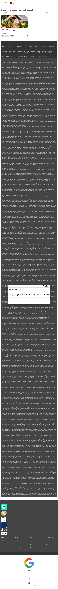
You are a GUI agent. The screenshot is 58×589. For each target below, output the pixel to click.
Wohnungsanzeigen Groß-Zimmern (6, 169)
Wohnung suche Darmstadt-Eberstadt (24, 232)
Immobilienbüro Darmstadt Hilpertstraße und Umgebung (13, 461)
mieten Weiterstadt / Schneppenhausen (25, 83)
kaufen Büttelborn (38, 173)
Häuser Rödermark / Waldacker (24, 195)
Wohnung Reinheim (39, 322)
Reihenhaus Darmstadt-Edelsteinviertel (32, 215)
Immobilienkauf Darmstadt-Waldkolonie (32, 275)
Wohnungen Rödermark (33, 231)
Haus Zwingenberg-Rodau (18, 100)
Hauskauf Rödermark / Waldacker (27, 194)
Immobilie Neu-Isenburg (40, 351)
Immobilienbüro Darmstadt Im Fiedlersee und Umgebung (48, 455)
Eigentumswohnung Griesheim (38, 89)
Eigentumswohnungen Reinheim (9, 322)
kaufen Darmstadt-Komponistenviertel (11, 63)
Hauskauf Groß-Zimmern (41, 169)
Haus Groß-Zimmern (20, 169)
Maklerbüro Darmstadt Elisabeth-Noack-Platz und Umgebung (46, 414)
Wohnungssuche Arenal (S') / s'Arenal (15, 180)
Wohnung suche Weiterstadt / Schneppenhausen (37, 83)
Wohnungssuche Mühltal (23, 94)
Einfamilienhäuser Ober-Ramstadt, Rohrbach (7, 104)
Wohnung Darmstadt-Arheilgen (14, 206)
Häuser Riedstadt (25, 210)
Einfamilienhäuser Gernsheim (5, 359)
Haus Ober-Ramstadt (4, 265)
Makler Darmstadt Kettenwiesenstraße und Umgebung (49, 462)
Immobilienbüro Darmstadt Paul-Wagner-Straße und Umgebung (40, 466)
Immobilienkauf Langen (12, 61)
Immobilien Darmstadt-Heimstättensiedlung (26, 127)
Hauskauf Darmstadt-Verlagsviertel (10, 349)
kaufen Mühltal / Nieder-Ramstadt (31, 136)
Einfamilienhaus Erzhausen (5, 381)
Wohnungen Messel (37, 269)
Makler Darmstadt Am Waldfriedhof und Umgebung (17, 455)
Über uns (31, 547)
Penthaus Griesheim (38, 88)
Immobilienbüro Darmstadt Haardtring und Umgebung (24, 413)
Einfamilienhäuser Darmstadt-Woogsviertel (39, 355)
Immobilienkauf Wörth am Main (21, 244)
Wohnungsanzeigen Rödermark (13, 231)
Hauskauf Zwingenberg (20, 311)
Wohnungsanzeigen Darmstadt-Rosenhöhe (22, 201)
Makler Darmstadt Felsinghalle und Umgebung (32, 409)
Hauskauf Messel (21, 270)
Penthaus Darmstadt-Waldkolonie (15, 275)
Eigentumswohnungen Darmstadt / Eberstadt (42, 131)
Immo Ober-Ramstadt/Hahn (24, 307)
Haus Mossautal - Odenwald (5, 212)
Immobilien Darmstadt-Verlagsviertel (27, 349)
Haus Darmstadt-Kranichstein (22, 376)
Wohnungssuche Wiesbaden (39, 328)
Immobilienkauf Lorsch (37, 334)
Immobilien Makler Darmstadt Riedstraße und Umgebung (45, 447)
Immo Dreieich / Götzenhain (24, 343)
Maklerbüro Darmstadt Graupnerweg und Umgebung (45, 451)
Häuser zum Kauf (46, 541)
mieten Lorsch (42, 334)
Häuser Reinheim (53, 322)
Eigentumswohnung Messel (19, 269)
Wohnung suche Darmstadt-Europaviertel (47, 167)
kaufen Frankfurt (32, 327)
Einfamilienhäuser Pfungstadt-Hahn (6, 254)
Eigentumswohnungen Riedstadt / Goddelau (26, 227)
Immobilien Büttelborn (22, 173)
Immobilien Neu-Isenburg (13, 351)
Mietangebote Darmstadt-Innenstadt (12, 114)
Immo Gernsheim (12, 359)
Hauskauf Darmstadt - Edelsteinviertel (45, 260)
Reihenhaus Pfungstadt (15, 345)
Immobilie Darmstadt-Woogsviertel (18, 355)
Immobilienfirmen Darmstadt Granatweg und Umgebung (42, 463)
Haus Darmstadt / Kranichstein (12, 152)
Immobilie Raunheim (30, 239)
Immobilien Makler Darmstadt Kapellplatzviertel (49, 387)
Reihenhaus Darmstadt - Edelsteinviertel (37, 259)
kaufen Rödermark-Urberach (5, 222)
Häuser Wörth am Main (34, 244)
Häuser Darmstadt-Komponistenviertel (6, 62)
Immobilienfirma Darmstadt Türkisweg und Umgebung (48, 467)
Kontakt (31, 550)
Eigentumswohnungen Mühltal (43, 93)
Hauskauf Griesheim (14, 89)
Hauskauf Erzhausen (18, 381)
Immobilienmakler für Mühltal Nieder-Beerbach (34, 484)
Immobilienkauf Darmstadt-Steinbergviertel (17, 360)
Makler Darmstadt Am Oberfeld (12, 393)
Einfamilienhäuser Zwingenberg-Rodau (7, 99)
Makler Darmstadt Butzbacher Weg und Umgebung (11, 466)
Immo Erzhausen (41, 381)
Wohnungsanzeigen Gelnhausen (49, 223)
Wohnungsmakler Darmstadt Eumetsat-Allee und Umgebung (9, 425)
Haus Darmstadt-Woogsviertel (5, 354)
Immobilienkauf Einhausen (39, 350)
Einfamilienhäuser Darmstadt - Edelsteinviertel (14, 260)
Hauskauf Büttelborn (17, 173)
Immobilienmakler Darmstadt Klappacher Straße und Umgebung (21, 452)
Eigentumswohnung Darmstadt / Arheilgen (36, 249)
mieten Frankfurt (36, 327)
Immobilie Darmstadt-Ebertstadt (6, 98)
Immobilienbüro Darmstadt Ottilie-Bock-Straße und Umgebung (26, 463)
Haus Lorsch (3, 334)
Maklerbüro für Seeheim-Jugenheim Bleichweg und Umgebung (20, 484)
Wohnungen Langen (18, 61)
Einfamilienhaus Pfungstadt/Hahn (15, 371)
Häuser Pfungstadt (25, 345)
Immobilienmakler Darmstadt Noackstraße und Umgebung (46, 478)
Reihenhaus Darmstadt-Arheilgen (6, 206)
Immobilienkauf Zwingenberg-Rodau (16, 99)
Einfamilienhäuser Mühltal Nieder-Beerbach (7, 313)
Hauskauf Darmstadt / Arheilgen (27, 249)
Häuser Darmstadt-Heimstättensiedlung (7, 126)
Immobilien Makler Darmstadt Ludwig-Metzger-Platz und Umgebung (25, 419)
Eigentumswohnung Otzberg (45, 67)
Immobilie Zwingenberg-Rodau (32, 99)
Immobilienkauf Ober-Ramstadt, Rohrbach (10, 105)
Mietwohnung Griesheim (32, 88)
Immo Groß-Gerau (12, 318)
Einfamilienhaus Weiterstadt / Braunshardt (36, 339)
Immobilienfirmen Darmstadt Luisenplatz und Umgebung (35, 434)
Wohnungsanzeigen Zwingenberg (41, 311)
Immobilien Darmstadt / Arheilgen (9, 249)
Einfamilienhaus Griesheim (25, 88)
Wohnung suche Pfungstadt (5, 344)
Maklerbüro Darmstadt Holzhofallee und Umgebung (18, 420)
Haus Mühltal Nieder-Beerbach (43, 313)
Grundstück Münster (10, 148)
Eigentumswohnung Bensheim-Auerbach (34, 199)
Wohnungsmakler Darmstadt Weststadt (45, 392)
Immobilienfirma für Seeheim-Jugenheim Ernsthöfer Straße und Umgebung (43, 493)
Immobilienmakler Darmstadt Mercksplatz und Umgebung (39, 440)
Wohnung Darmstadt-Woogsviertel (9, 355)
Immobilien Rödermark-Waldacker (20, 258)
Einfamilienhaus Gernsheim (35, 359)
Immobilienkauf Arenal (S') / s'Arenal (25, 179)
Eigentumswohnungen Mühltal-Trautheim (10, 164)
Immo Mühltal (33, 93)
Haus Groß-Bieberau (40, 271)
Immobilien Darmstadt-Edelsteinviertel (22, 215)
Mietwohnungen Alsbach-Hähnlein (6, 125)
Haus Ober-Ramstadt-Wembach (11, 110)
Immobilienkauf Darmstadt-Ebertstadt (14, 98)
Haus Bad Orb (37, 274)
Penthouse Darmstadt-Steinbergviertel (38, 360)
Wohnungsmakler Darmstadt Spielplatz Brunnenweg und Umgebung (22, 429)
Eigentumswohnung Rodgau (40, 323)
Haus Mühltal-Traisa (31, 79)
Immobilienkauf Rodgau (33, 323)
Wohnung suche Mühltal (47, 94)
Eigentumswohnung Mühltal (10, 93)
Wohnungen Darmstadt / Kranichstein (21, 152)
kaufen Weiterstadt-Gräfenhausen (34, 366)
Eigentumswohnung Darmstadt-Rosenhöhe (33, 201)
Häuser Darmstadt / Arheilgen (5, 247)
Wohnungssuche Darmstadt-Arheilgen (40, 207)
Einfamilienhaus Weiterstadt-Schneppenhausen (43, 317)
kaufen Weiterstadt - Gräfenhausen (13, 178)
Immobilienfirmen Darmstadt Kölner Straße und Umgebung (27, 461)
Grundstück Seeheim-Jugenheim (9, 189)
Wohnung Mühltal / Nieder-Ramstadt (22, 136)
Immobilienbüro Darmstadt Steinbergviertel (26, 387)
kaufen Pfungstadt (49, 344)
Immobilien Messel (32, 269)
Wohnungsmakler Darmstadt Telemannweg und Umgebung (42, 477)
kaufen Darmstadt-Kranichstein (30, 377)
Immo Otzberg (27, 68)
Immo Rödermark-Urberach (15, 221)
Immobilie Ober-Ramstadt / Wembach (31, 120)
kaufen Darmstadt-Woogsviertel (9, 356)
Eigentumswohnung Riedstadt (37, 210)
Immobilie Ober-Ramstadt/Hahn (42, 307)
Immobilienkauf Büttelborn (44, 173)
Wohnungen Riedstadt (12, 210)
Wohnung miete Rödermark (49, 228)
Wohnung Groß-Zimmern (14, 169)
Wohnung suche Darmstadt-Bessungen (40, 147)
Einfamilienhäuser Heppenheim (9, 175)
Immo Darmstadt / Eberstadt (32, 131)
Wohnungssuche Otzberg (31, 67)
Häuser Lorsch (37, 335)
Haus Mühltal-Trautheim (5, 162)
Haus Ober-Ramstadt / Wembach (13, 120)
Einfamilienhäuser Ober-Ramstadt (32, 265)
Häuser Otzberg (4, 67)
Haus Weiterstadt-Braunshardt (19, 78)
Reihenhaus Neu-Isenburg (28, 351)
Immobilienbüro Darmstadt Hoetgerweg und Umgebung (37, 439)
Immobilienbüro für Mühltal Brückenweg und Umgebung (12, 495)
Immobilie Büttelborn (33, 173)
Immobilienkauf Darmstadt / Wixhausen (13, 280)
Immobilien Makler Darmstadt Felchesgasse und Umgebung (38, 479)
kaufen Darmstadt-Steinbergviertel (13, 361)
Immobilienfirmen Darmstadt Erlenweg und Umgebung (23, 439)
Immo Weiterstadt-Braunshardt (37, 78)
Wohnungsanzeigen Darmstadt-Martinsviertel (33, 141)
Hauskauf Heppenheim (29, 174)
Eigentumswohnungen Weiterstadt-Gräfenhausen (15, 366)
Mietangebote (46, 544)
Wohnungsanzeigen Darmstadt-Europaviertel (36, 167)
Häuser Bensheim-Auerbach (43, 199)
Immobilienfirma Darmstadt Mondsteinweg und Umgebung (20, 471)
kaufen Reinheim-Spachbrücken (19, 253)
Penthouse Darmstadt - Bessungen (14, 383)
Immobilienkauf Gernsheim (47, 359)
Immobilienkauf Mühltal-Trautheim (47, 162)
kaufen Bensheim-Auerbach (21, 196)
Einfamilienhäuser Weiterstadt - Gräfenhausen (42, 178)
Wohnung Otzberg (12, 67)
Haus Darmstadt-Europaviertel (5, 167)
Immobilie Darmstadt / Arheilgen (45, 248)
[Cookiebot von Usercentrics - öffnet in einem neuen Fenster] (44, 286)
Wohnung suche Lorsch (42, 335)
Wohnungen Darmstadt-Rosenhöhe (12, 201)
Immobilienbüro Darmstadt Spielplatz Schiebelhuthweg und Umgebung (19, 434)
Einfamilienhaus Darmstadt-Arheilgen (30, 207)
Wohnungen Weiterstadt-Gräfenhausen (23, 365)
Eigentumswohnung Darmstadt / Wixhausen (37, 279)
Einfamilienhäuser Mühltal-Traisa (6, 79)
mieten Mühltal (37, 93)
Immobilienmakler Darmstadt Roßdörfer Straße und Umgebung (9, 450)
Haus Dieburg (3, 303)
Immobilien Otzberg (32, 68)
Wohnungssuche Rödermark (5, 228)
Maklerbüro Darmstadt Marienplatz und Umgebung (16, 403)
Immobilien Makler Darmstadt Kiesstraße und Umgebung (31, 423)
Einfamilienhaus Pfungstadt (31, 345)
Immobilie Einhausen (45, 350)
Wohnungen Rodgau (19, 323)
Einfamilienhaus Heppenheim (5, 174)
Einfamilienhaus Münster (17, 148)
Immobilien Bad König (36, 238)
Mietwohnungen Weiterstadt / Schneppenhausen (8, 84)
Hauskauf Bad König (12, 238)
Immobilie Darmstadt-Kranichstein (47, 376)
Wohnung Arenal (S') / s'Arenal (35, 180)
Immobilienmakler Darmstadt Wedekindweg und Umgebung (42, 457)
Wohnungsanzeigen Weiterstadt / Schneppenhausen (13, 83)
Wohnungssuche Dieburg (5, 306)
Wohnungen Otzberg (17, 67)
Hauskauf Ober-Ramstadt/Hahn (6, 308)
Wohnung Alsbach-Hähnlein (14, 125)
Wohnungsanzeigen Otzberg (38, 67)
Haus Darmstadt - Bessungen (33, 386)
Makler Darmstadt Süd (31, 391)
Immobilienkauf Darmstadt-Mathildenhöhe (18, 72)
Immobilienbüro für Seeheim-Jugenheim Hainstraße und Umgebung (26, 472)
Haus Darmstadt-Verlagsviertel (18, 349)
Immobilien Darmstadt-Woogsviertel (18, 356)
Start (30, 540)
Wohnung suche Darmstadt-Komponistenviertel (47, 63)
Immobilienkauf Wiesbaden (8, 329)
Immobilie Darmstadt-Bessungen (40, 146)
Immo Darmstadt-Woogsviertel (25, 354)
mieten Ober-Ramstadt (52, 264)
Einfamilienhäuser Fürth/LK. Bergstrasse (7, 287)
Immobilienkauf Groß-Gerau (30, 318)
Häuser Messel (4, 269)
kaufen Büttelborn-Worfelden (11, 263)
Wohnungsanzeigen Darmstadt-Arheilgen (51, 205)
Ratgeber (31, 544)
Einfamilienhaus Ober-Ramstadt (45, 264)
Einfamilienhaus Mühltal (18, 93)
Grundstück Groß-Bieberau (47, 271)
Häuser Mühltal (26, 95)
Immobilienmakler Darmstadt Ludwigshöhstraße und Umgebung (10, 472)
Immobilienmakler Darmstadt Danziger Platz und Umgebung (9, 413)
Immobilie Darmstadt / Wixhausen (6, 279)
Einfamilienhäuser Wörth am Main (6, 244)
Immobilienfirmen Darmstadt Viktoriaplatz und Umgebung (38, 413)
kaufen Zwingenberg (48, 311)
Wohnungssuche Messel (26, 269)
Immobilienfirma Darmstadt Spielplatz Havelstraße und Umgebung (28, 435)
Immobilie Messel (49, 269)
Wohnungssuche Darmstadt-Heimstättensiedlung (41, 126)
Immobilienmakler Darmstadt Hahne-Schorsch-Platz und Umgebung (47, 409)
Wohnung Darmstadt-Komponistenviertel (12, 66)
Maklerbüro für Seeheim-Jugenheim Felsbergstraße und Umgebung (35, 494)
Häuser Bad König (46, 238)
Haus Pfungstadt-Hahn (13, 255)
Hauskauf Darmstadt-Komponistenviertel (40, 62)
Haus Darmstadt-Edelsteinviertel (13, 215)
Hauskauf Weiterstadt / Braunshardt (17, 339)
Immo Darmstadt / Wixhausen (34, 280)
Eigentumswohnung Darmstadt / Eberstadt (36, 132)
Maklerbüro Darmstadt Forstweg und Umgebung (23, 424)
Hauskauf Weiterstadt (41, 159)
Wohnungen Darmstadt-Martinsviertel (22, 141)
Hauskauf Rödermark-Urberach (51, 221)
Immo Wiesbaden (29, 329)
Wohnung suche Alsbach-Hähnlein (6, 121)
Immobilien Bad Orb (27, 274)
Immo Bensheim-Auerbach (47, 196)
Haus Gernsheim (41, 359)
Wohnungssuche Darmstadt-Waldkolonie (30, 276)
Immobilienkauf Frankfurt (10, 327)
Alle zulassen (43, 302)
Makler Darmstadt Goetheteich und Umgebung (23, 407)
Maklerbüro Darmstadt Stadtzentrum (35, 392)
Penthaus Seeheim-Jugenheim (51, 189)
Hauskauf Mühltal (21, 95)
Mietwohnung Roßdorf (27, 157)
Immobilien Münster (53, 148)
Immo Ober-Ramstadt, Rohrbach (18, 104)
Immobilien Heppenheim (13, 174)
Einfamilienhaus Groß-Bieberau (14, 271)
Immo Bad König (24, 238)
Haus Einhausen (17, 350)
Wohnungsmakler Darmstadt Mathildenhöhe (35, 388)
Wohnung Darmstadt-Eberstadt (51, 232)
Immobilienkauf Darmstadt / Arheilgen (18, 249)
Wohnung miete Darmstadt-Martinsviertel (38, 142)
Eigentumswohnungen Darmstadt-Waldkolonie (43, 275)
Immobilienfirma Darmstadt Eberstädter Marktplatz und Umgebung (30, 414)
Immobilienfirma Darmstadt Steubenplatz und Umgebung (16, 446)
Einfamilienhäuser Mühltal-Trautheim (12, 162)
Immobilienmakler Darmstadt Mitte (45, 388)
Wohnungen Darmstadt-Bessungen (31, 146)
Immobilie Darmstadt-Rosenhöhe (6, 200)
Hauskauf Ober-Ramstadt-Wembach (26, 109)
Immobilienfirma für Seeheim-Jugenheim (27, 482)
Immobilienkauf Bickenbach (19, 116)
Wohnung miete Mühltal (29, 94)
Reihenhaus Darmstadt (5, 216)
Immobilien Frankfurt (16, 327)
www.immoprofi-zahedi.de (6, 546)
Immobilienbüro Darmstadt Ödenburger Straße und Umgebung (37, 452)
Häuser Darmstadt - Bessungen (6, 383)
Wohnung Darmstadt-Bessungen (30, 147)
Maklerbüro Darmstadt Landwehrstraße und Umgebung (9, 468)
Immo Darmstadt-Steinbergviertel (44, 361)
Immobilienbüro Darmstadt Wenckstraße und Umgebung (25, 450)
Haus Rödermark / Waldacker (16, 195)
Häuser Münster (48, 148)
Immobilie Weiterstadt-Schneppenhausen (32, 317)
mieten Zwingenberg (14, 311)
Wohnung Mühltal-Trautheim (18, 163)
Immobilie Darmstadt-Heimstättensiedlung (26, 130)
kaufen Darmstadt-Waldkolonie (23, 275)
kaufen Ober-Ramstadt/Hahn (50, 307)
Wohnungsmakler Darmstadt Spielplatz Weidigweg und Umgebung (46, 431)
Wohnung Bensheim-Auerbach (39, 196)
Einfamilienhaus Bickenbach (28, 115)
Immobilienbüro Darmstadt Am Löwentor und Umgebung (48, 418)
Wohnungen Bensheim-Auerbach (24, 199)
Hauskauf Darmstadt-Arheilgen (14, 207)
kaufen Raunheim (47, 239)
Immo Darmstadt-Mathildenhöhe (37, 72)
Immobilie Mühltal (53, 94)
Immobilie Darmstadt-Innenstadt (42, 111)
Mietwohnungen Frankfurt (42, 327)
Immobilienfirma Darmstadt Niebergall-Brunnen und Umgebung (21, 399)
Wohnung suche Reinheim (26, 322)
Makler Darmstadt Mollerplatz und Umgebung (28, 403)
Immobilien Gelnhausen (11, 223)
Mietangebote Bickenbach (13, 115)
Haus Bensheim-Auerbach (5, 196)
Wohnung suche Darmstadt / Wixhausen (26, 279)
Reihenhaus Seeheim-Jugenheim (43, 189)
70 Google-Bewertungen (29, 573)
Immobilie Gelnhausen (4, 223)
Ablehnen (28, 302)
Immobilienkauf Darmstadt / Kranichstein (51, 152)
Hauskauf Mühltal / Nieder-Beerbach (18, 370)
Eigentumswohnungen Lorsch (14, 334)
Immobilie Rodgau (4, 323)
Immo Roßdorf (32, 157)
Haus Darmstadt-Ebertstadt (23, 98)
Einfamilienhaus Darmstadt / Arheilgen (22, 247)
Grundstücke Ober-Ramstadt (13, 264)
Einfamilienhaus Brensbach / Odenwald (17, 191)
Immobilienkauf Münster (5, 148)
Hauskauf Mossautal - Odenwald (24, 211)
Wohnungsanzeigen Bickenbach (6, 115)
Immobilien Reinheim (20, 322)
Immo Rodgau (46, 323)
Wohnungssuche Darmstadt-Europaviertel (25, 167)
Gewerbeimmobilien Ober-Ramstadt (36, 264)
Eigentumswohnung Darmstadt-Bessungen (20, 146)
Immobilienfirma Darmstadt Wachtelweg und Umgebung (21, 415)
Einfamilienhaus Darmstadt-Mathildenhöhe (46, 72)
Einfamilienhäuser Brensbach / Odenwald (7, 191)
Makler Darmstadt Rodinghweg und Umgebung (33, 478)
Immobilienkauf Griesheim (18, 88)
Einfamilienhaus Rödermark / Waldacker (18, 194)
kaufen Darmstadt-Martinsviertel (6, 143)
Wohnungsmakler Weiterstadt (16, 392)
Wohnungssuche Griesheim (8, 89)
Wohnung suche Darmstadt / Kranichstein (28, 153)
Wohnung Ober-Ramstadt (49, 265)
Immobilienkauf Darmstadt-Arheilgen (50, 206)
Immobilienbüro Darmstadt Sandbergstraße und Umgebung (32, 436)
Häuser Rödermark (37, 228)
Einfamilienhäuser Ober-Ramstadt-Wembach (7, 109)
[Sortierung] (50, 12)
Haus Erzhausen (30, 381)
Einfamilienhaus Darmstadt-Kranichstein (13, 377)
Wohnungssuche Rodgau (51, 323)
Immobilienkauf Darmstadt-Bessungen (21, 147)
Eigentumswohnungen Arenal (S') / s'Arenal (15, 179)
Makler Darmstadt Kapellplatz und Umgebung (18, 418)
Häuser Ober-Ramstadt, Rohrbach (35, 104)
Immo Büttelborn (50, 173)
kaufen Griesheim (20, 89)
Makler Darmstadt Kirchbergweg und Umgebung (35, 415)
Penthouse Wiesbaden (10, 328)
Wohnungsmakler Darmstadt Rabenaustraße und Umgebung (39, 456)
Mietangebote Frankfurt (49, 327)
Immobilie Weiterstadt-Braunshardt (26, 77)
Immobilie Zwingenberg (8, 311)
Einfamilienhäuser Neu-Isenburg (21, 351)
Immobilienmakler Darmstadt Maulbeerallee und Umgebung (16, 436)
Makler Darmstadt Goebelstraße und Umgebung (47, 471)
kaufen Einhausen (12, 350)
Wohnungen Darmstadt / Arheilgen (36, 248)
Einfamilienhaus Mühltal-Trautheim (36, 163)
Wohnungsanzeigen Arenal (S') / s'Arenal (25, 180)
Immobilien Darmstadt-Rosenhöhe (15, 200)
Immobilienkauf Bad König (18, 238)
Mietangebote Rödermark (12, 228)
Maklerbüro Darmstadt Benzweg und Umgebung (31, 445)
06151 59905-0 (54, 0)
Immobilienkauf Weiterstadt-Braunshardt (10, 78)
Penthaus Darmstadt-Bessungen (12, 147)
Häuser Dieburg (11, 306)
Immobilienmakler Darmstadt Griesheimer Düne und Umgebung (37, 407)
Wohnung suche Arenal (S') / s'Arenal (50, 179)
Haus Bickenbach (7, 116)
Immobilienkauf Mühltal (50, 93)
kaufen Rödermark (27, 231)
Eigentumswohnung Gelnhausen (18, 223)
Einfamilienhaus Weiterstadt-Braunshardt (7, 77)
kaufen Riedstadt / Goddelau (16, 227)
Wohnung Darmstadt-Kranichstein (30, 376)
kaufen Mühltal (42, 94)
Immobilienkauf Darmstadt (30, 217)
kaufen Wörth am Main (13, 244)
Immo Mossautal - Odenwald (41, 211)
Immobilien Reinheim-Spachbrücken (10, 253)
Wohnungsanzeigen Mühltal (36, 94)
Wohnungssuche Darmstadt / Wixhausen (16, 279)
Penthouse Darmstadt (10, 216)
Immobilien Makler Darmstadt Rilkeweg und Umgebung (9, 439)
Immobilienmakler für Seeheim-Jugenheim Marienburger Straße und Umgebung (37, 489)
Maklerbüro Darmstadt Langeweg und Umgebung (37, 425)
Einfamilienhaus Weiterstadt (32, 158)
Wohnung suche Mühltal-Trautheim (45, 163)
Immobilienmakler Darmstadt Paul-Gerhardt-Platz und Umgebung (44, 397)
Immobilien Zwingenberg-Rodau (41, 99)
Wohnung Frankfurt (27, 327)
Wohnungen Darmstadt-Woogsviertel (43, 354)
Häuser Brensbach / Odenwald (37, 191)
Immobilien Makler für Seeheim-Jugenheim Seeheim (15, 482)
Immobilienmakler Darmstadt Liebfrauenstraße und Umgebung (37, 424)
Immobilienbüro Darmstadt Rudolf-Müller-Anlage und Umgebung (10, 398)
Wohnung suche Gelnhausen (26, 223)
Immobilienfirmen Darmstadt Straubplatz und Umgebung (13, 408)
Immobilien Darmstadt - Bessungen (24, 386)
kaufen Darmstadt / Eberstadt (51, 131)
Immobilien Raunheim (36, 239)
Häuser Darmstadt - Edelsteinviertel (47, 259)
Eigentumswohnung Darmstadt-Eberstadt (28, 233)
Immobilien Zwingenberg (34, 311)
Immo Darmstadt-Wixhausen (26, 184)
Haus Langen (31, 61)
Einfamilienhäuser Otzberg (24, 67)
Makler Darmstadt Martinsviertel (25, 388)
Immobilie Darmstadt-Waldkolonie (6, 275)
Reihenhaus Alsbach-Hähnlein (23, 121)
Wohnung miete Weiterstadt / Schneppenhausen (49, 83)
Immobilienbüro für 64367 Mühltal (44, 484)
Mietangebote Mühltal (16, 95)
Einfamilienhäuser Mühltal (16, 94)
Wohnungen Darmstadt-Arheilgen (41, 205)
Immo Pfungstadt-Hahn (44, 254)
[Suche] (38, 1)
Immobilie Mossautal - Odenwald (33, 211)
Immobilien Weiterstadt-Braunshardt (28, 78)
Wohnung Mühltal (23, 93)
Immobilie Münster (39, 148)
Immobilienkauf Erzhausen (12, 381)
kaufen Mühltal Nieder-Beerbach (26, 313)
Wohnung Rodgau (4, 324)
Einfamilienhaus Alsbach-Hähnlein (15, 121)
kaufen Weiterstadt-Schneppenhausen (21, 317)
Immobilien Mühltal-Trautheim (21, 162)
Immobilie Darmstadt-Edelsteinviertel (41, 215)
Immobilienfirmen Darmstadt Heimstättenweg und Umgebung (12, 477)
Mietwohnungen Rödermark (20, 231)
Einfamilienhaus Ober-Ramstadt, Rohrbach (30, 105)
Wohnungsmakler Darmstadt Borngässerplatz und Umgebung (39, 402)
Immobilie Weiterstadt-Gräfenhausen (13, 365)
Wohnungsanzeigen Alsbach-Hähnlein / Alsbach (8, 242)
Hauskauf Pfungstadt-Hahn (30, 254)
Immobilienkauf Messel (9, 269)
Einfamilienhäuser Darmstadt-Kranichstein (13, 375)
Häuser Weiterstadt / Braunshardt (46, 339)
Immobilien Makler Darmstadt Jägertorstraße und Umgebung (20, 473)
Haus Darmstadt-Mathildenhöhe (28, 72)
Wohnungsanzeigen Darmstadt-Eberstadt (17, 233)
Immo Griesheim (44, 89)
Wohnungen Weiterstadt (29, 159)
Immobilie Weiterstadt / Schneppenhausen (40, 82)
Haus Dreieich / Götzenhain (17, 343)
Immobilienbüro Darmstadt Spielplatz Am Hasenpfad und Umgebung (43, 430)
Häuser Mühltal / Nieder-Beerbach (9, 370)
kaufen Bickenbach (30, 116)
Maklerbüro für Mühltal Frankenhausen (44, 482)
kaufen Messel (13, 270)
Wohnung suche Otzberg (53, 67)
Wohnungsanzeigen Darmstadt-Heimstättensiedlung (13, 127)
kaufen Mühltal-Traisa (50, 79)
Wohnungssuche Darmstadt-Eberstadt (45, 233)
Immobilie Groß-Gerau (18, 318)
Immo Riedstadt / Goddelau (22, 226)
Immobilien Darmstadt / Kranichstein (38, 153)
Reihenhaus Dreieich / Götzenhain (9, 343)
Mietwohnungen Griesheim (30, 89)
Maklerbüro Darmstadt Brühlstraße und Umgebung (30, 446)
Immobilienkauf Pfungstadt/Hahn (6, 372)
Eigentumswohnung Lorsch (24, 335)
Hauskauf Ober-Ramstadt (24, 265)
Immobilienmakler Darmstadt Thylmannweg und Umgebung (46, 420)
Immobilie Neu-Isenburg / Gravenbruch (7, 290)
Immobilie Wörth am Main (40, 244)
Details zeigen (45, 299)
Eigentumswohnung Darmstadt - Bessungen (42, 386)
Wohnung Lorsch (20, 334)
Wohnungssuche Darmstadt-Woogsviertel (28, 355)
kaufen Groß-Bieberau (28, 271)
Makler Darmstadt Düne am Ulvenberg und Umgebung (13, 430)
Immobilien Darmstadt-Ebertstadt (31, 98)
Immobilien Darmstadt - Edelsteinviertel (18, 259)
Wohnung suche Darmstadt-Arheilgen (32, 205)
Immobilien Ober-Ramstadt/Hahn (16, 307)
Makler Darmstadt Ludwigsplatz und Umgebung (26, 440)
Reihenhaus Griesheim (12, 88)
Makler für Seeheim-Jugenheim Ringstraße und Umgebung (19, 489)
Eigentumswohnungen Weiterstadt (48, 159)
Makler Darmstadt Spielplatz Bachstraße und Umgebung (32, 420)
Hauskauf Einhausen (27, 350)
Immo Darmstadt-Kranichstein (38, 377)
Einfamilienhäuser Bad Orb (5, 274)
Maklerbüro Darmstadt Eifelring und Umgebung (11, 407)
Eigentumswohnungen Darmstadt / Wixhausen (24, 280)
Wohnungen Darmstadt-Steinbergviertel (23, 361)
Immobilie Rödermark (43, 228)
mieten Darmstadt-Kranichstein (22, 377)
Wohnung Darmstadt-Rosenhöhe (34, 200)
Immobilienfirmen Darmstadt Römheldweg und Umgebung (17, 441)
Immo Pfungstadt (32, 344)
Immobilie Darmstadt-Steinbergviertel (6, 360)
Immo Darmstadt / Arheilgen (13, 247)
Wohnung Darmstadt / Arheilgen (16, 248)
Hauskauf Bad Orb (41, 274)
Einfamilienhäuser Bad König (5, 238)
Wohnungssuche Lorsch (26, 334)
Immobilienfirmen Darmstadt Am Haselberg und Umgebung (30, 447)
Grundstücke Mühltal (28, 93)
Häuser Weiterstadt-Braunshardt (44, 77)
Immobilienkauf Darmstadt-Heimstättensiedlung (38, 127)
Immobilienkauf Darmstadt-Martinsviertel (11, 142)
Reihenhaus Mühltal (4, 93)
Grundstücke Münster (27, 148)
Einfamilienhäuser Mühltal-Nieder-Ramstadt (7, 285)
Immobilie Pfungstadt (26, 344)
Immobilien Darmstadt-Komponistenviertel (29, 62)
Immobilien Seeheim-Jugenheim (6, 190)
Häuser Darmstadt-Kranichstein (39, 376)
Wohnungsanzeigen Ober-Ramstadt (41, 265)
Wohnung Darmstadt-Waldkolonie (39, 276)
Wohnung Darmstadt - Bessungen (44, 383)
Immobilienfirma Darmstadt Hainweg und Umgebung (23, 425)
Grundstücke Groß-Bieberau (21, 271)
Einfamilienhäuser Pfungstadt (42, 344)
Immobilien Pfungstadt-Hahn (14, 254)
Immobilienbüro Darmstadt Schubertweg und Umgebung (16, 423)
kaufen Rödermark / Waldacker (36, 194)
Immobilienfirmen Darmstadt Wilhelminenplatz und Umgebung (26, 398)
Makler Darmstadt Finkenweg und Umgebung (42, 445)
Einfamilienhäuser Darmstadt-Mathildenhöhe (7, 72)
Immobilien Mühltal (4, 95)
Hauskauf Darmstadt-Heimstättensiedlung (49, 127)
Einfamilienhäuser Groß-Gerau (5, 318)
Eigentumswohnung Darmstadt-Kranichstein (36, 375)
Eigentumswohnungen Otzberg (16, 68)
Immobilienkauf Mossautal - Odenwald (50, 211)
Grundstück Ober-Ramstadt (11, 265)
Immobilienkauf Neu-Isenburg (47, 351)
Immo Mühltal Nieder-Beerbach (35, 313)
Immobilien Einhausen (22, 350)
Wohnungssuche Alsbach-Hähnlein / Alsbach (30, 242)
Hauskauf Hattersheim (8, 237)
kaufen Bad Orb (11, 274)
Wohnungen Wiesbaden (24, 329)
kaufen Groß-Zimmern (34, 169)
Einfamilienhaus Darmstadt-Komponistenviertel (22, 63)
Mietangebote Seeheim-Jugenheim (40, 190)
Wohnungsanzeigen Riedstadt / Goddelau (37, 227)
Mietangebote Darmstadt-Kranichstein (47, 377)
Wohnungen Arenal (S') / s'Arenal (6, 180)
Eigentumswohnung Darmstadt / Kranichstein (49, 153)
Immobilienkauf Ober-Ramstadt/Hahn (33, 307)
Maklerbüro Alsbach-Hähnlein (9, 392)
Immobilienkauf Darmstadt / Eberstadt (6, 132)
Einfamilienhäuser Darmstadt (42, 216)
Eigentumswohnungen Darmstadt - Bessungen (14, 386)
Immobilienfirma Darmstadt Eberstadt (25, 392)
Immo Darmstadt (36, 216)
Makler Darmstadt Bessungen (16, 387)
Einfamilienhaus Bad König (30, 238)
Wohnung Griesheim (49, 89)
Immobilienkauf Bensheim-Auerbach (13, 196)
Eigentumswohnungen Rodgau (26, 323)
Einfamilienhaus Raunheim (19, 239)
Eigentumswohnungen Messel (27, 270)
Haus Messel (17, 270)
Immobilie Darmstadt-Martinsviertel (28, 142)
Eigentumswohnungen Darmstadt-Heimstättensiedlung (14, 130)
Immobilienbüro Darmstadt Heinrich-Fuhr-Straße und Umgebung (43, 472)
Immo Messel (14, 269)
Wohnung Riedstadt (49, 210)
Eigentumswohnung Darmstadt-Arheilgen (14, 205)
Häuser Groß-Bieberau (34, 271)
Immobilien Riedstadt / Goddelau (9, 227)
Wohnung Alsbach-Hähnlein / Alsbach (41, 242)
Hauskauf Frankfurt (21, 327)
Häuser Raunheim (42, 239)
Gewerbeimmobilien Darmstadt (14, 217)
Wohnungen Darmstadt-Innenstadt (33, 111)
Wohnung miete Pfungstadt (8, 345)
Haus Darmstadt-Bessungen (47, 146)
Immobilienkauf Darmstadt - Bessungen (35, 383)
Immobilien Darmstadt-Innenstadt (24, 111)
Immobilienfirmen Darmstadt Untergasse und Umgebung (24, 479)
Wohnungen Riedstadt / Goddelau (14, 226)
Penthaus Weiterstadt (35, 159)
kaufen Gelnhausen (42, 223)
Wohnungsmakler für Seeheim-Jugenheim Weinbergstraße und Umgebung (37, 483)
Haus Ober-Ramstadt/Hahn (23, 308)
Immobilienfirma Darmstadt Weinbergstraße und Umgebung (16, 445)
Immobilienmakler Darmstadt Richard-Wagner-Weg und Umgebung (10, 463)
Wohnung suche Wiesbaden (22, 328)
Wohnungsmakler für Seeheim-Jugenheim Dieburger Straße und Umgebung (24, 493)
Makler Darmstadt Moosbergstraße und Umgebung (28, 457)
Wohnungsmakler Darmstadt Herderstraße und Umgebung (12, 435)
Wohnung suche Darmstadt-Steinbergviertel (28, 360)
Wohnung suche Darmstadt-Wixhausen (7, 183)
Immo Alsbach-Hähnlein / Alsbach (11, 243)
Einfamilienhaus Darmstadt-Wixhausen (17, 184)
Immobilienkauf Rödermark (5, 231)
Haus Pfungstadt (20, 345)
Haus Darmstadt (36, 217)
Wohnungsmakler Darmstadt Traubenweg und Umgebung (47, 441)
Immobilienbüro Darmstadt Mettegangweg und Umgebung (9, 479)
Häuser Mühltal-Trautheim (33, 164)
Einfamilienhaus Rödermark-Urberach (32, 221)
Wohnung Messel (34, 270)
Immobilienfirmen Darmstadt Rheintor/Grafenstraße (46, 393)
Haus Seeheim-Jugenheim (24, 189)
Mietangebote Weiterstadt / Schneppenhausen (32, 84)
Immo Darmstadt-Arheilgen (22, 206)
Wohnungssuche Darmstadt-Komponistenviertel (35, 63)
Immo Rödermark (32, 228)
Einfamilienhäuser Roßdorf (13, 157)
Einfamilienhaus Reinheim (33, 322)
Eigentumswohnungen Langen (25, 61)
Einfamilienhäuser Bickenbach (21, 115)
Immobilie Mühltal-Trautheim (26, 164)
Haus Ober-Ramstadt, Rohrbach (26, 104)
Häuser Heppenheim (48, 174)
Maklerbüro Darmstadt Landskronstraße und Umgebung (35, 462)
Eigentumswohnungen (47, 540)
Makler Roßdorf (6, 393)
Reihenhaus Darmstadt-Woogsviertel (34, 354)
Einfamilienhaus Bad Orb (22, 274)
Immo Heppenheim (18, 174)
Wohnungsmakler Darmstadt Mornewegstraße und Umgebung (46, 423)
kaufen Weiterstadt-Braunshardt (35, 77)
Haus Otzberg (8, 67)
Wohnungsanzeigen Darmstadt (6, 217)
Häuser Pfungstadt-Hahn (37, 254)
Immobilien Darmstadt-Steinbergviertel (48, 360)
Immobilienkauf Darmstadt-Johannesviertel (50, 296)
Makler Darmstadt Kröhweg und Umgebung (50, 424)
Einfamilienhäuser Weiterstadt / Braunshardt (7, 339)
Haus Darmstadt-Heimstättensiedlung (16, 126)
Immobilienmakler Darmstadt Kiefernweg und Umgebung (25, 466)
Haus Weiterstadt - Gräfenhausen (32, 178)
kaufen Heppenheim (35, 174)
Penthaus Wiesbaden (34, 329)
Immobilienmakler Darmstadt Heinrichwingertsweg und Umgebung (32, 455)
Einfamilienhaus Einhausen (51, 350)
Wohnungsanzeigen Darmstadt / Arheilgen (26, 248)
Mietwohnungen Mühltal (10, 95)
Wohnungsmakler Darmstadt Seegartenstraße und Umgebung (36, 473)
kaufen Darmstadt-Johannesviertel (6, 296)
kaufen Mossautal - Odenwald (16, 211)
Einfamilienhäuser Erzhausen (5, 382)
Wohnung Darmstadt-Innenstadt (6, 111)
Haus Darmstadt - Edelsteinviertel (25, 260)
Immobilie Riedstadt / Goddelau (6, 226)
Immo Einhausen (33, 350)
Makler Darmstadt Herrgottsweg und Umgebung (8, 415)
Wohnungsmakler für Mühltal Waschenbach (10, 483)
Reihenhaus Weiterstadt (53, 158)
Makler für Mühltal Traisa (36, 482)
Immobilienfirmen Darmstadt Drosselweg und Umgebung (9, 456)
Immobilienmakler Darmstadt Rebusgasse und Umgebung (27, 430)
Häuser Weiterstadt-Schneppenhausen (12, 317)
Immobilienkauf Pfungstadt (38, 345)
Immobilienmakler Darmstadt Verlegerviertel (22, 391)
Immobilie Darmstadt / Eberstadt (6, 131)
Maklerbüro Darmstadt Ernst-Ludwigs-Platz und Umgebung (12, 440)
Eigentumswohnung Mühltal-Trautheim (27, 163)
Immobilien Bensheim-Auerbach (16, 199)
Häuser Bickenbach (25, 116)
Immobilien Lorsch (8, 334)
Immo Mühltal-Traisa (13, 79)
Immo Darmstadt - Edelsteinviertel (27, 259)
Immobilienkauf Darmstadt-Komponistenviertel (17, 62)
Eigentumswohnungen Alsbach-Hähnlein (42, 121)
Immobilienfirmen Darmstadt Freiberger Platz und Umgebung (9, 419)
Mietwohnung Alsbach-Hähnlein (51, 121)
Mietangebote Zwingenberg (27, 311)
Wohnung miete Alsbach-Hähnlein (32, 121)
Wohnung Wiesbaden (45, 328)
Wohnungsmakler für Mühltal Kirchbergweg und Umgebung (13, 487)
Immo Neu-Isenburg (34, 351)
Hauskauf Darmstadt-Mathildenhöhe (32, 73)
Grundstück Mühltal (10, 94)
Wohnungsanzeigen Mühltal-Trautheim (37, 162)
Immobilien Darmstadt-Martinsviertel (12, 141)
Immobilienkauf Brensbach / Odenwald (27, 191)
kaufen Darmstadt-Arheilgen (21, 207)
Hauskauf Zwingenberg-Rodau (49, 99)
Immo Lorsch (3, 335)
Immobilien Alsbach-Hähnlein (21, 125)
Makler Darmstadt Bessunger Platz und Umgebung (29, 397)
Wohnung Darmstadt (49, 216)
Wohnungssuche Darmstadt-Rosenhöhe (24, 200)
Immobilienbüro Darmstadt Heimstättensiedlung (40, 391)
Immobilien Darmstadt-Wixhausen (34, 184)
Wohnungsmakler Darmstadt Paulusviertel (7, 387)
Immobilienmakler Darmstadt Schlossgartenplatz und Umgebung (32, 418)
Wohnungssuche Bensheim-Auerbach (6, 199)
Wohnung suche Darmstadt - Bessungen (24, 383)
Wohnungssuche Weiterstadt (45, 158)
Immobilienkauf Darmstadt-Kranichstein (13, 376)
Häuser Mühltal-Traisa (25, 79)
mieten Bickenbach (41, 115)
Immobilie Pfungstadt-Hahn (50, 254)
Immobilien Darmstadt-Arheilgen (30, 206)
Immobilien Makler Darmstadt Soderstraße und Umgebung (32, 441)
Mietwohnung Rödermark (19, 228)
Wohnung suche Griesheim (44, 88)
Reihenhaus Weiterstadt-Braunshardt (17, 77)
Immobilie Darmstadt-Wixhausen (43, 184)
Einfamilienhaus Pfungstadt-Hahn (6, 255)
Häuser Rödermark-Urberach (21, 222)
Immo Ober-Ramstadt (17, 265)
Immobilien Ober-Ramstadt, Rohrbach (20, 105)
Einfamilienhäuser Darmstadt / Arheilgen (7, 248)
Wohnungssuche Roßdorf (20, 157)
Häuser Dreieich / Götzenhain (32, 343)
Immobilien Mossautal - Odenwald (21, 212)
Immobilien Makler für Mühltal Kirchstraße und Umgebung (42, 495)
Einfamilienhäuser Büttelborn (5, 173)
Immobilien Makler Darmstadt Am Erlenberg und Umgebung (42, 461)
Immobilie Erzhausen (51, 381)
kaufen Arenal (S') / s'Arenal (42, 179)
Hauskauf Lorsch (53, 334)
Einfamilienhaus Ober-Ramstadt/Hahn (15, 308)
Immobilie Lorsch (32, 334)
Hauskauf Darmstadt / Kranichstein (30, 152)
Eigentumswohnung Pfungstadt (13, 344)
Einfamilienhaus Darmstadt (30, 216)
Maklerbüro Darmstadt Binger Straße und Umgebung (43, 435)
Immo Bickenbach (36, 116)
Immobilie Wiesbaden (4, 328)
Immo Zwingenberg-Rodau (24, 99)
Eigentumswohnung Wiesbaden (16, 329)
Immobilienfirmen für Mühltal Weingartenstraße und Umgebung (27, 495)
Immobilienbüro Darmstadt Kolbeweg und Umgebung (16, 447)
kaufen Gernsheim (53, 359)
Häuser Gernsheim (28, 359)
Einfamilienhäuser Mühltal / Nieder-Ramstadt (10, 137)
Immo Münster (44, 148)
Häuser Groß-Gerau (42, 318)
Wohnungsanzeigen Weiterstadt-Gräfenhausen (45, 365)
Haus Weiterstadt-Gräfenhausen (25, 366)
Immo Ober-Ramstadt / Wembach (22, 120)
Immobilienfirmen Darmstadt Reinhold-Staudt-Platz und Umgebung (10, 431)
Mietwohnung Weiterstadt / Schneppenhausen (18, 82)
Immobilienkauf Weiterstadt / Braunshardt (29, 340)
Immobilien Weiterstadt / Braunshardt (9, 340)
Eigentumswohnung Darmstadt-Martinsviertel (44, 141)
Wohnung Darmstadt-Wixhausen (28, 183)
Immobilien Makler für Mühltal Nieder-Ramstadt (22, 483)
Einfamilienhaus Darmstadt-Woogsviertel (39, 356)
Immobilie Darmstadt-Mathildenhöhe (13, 73)
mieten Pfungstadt (36, 344)
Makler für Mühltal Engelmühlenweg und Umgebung (11, 488)
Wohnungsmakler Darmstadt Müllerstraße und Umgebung (33, 467)
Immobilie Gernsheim (23, 359)
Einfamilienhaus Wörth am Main (48, 244)
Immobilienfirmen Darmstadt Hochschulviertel (37, 387)
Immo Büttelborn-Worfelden (18, 263)
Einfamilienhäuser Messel (44, 269)
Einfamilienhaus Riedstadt (19, 210)
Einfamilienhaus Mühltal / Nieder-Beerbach (28, 370)
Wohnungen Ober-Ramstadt (5, 264)
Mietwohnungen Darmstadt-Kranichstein (47, 375)
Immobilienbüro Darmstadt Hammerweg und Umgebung (16, 404)
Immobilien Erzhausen (24, 381)
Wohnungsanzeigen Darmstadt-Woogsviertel (15, 354)
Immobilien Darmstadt (16, 216)
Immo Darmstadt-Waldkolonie (48, 276)
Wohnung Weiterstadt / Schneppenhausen (7, 82)
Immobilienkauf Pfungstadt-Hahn (23, 254)
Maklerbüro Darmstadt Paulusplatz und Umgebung (35, 399)
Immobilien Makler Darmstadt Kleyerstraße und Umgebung (23, 456)
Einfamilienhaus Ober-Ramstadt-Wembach (37, 109)
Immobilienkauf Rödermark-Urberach (42, 221)
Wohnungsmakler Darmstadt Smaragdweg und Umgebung (16, 451)
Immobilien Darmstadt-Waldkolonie (20, 276)
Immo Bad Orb (46, 274)
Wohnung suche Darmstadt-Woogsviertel (28, 356)
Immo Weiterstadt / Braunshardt (26, 339)
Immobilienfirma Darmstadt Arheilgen (6, 388)
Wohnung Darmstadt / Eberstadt (14, 131)
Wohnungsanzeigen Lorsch (31, 335)
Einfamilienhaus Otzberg (38, 68)
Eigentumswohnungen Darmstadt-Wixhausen (17, 183)
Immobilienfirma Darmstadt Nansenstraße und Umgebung (20, 462)
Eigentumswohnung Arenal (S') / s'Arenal (44, 180)
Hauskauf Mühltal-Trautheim (18, 164)
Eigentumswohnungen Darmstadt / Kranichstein (8, 153)
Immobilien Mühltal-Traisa (44, 79)
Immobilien (31, 541)
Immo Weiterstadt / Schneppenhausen (29, 82)
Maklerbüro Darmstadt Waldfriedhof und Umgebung (19, 409)
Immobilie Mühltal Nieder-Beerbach (17, 313)
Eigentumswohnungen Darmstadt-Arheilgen (39, 206)
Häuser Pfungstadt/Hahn (37, 371)
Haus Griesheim (25, 89)
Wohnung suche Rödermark (26, 228)
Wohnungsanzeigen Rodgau (10, 324)
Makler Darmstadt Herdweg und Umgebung (42, 446)
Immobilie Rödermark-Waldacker (12, 258)
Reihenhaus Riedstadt (30, 210)
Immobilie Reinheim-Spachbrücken (28, 253)
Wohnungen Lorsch (17, 335)
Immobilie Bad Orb (15, 274)
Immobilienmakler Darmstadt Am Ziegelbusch (22, 393)
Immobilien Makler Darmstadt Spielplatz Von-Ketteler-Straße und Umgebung (28, 431)
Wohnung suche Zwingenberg (18, 312)
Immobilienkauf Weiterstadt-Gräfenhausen (34, 365)
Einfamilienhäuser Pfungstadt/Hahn (6, 371)
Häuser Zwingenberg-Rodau (10, 100)
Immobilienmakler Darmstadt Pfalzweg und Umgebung (41, 403)
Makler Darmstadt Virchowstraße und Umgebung (22, 468)
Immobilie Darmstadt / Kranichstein (18, 153)
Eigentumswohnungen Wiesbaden (30, 328)
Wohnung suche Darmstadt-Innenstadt (15, 111)
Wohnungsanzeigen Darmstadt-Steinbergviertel (34, 361)
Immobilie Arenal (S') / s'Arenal (5, 179)
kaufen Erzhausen (46, 381)
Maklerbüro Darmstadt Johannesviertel (16, 388)
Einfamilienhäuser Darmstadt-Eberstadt (7, 233)
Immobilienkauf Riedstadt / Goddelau (47, 227)
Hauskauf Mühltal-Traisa (37, 79)
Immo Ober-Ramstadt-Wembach (30, 110)
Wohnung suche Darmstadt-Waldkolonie (10, 276)
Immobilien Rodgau (9, 323)
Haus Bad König (42, 238)
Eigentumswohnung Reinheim (46, 322)
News (30, 548)
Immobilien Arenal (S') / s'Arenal (34, 179)
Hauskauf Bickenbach (35, 115)
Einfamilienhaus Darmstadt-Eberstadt (14, 232)
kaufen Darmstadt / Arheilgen (30, 247)
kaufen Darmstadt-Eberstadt (37, 233)
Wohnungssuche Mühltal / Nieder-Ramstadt (11, 136)
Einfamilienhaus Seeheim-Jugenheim (22, 190)
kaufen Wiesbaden (16, 328)
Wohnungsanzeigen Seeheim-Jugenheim (33, 189)
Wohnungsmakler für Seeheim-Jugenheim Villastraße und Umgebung (29, 487)
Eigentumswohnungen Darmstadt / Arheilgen (50, 247)
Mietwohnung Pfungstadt (45, 345)
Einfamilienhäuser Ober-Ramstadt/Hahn (7, 307)
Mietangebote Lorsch (8, 335)
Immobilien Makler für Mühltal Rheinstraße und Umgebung (40, 488)
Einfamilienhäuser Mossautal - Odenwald (7, 211)
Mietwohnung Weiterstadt (18, 158)
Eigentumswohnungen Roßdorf (6, 157)
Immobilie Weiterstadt (12, 158)
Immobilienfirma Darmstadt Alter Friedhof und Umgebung (39, 429)
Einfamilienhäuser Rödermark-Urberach (7, 221)
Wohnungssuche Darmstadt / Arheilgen (39, 247)
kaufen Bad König (51, 238)
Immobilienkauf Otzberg (9, 68)
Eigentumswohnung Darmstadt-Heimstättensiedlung (28, 126)
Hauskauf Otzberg (23, 68)
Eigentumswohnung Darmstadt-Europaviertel (7, 168)
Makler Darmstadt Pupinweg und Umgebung (49, 425)
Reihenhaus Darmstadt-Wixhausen (47, 183)
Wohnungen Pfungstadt (20, 344)
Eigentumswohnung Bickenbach (48, 115)
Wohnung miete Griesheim (5, 88)
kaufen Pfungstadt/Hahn (23, 371)
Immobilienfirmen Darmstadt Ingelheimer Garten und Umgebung (31, 404)
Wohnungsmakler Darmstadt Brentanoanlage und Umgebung (42, 408)
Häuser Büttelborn (12, 173)
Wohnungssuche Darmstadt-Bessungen (10, 146)
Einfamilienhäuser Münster (33, 148)
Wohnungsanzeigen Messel (7, 270)
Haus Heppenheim (23, 174)
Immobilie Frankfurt (4, 327)
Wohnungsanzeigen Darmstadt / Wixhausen (43, 280)
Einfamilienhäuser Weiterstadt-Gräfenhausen (44, 366)
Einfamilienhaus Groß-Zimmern (27, 169)
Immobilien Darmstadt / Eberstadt (16, 132)
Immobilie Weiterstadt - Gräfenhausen (23, 178)
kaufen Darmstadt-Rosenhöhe (43, 201)
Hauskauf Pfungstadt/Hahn (43, 371)
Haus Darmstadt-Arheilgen (5, 205)
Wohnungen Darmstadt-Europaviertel (14, 167)
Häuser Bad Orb (33, 274)
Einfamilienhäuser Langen (36, 61)
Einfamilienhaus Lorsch (47, 334)
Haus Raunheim (26, 239)
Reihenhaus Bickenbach (49, 116)
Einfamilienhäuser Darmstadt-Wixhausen (7, 184)
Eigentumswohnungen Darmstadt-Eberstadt (41, 232)
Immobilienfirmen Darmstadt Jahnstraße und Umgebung (39, 450)
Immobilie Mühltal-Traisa (19, 79)
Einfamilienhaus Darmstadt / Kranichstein (40, 152)
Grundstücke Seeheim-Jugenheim (32, 190)
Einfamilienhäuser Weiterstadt (5, 159)
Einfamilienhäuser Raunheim (5, 239)
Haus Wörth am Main (27, 244)
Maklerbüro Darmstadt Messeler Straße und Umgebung (19, 478)
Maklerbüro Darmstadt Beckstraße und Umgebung (15, 457)
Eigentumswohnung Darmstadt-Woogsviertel (49, 356)
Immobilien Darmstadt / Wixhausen (47, 279)
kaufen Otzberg (4, 68)
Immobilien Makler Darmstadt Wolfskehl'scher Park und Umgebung (42, 398)
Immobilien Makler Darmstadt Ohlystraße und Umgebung (28, 477)
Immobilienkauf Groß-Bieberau (5, 271)
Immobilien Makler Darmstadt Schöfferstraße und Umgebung (18, 467)
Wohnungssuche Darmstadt (41, 217)
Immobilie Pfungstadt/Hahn (13, 372)
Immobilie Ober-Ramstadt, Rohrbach (44, 104)
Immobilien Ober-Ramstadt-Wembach (20, 110)
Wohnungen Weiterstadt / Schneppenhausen (20, 84)
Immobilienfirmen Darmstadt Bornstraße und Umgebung (47, 436)
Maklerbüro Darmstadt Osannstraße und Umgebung (34, 471)
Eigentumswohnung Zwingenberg (9, 312)
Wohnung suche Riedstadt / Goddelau (31, 226)
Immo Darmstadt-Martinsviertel (20, 142)
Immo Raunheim (51, 239)
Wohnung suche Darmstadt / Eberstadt (25, 132)
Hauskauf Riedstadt (43, 210)
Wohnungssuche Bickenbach (42, 116)
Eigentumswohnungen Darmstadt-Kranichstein (25, 375)
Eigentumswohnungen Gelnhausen (35, 223)
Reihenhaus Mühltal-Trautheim (10, 163)
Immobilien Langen (6, 61)
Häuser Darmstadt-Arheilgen (23, 205)
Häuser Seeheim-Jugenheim (17, 189)
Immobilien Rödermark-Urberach (24, 221)
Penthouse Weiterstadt (18, 159)
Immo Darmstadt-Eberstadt (32, 232)
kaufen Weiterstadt (23, 159)
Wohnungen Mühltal (30, 95)
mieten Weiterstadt (12, 159)
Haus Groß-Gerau (37, 318)
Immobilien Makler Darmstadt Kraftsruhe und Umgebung (27, 408)
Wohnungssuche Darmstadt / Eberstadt (24, 131)
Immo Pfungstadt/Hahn (50, 371)
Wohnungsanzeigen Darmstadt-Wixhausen (37, 183)
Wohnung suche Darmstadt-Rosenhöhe (43, 200)
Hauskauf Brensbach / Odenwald (45, 191)
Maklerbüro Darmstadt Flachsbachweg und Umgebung (48, 415)
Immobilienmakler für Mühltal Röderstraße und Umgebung (25, 488)
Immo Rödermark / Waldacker (8, 195)
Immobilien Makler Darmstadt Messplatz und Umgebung (47, 404)
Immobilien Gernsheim (17, 359)
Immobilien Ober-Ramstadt (20, 264)
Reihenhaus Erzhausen (35, 381)
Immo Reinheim (15, 322)
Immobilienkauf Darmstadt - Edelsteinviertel (35, 260)
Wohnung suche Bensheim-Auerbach (30, 196)
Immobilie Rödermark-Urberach (13, 222)
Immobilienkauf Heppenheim (41, 174)
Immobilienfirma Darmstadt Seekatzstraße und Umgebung (9, 424)
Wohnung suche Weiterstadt (5, 158)
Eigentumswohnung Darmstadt (49, 217)
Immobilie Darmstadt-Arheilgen (6, 207)
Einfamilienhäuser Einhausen (5, 350)
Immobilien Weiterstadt (39, 158)
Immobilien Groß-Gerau (24, 318)
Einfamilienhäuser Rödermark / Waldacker (7, 194)
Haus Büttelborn (28, 173)
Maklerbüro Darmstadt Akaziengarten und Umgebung (15, 397)
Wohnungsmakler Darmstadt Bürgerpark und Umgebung (15, 414)
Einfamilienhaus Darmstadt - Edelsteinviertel (7, 259)
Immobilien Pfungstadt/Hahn (29, 371)
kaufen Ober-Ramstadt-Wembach (17, 109)
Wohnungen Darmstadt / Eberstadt (46, 132)
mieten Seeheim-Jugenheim (13, 190)
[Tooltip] (33, 587)
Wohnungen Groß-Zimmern (47, 169)
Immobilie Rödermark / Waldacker (44, 194)
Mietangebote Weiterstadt (25, 158)
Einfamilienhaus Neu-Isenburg (5, 351)
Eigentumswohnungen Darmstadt (22, 217)
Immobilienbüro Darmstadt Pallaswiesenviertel (34, 393)
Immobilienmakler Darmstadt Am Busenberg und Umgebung (36, 468)
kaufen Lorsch (13, 335)
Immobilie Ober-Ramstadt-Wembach (47, 109)
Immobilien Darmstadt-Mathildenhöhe (22, 73)
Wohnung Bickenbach (12, 116)
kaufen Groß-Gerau (47, 318)
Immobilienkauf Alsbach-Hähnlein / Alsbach (19, 242)
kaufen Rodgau (14, 323)
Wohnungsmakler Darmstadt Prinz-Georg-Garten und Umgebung (43, 419)
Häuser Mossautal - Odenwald (13, 212)
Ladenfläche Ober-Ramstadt (27, 264)
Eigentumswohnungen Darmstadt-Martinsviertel (50, 142)
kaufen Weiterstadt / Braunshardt (19, 340)
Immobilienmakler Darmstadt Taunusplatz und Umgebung (24, 402)
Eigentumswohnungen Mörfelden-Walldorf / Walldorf (8, 333)
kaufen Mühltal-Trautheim (29, 162)
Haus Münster (22, 148)
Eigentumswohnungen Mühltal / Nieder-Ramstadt (42, 136)
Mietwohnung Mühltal (4, 94)
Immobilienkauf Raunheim (13, 239)
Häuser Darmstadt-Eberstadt (5, 232)
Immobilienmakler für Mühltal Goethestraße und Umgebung (19, 494)
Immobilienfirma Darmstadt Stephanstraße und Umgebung (31, 451)
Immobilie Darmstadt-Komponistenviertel (23, 66)
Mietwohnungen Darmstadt (23, 216)
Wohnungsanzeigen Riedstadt (5, 210)
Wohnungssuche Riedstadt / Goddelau (41, 226)
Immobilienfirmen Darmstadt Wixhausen (12, 391)
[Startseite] (7, 3)
